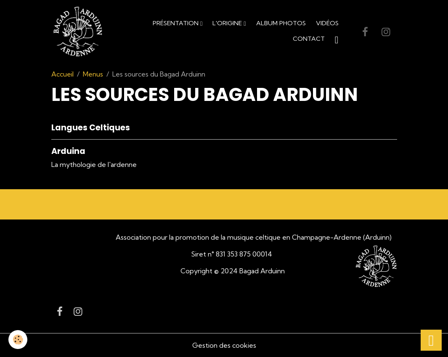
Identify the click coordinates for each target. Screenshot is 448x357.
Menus (93, 74)
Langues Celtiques (90, 127)
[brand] (77, 32)
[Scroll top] (431, 340)
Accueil (62, 74)
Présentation (176, 23)
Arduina (68, 151)
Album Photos (281, 23)
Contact (309, 38)
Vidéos (327, 23)
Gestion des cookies (224, 345)
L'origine (228, 23)
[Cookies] (17, 339)
